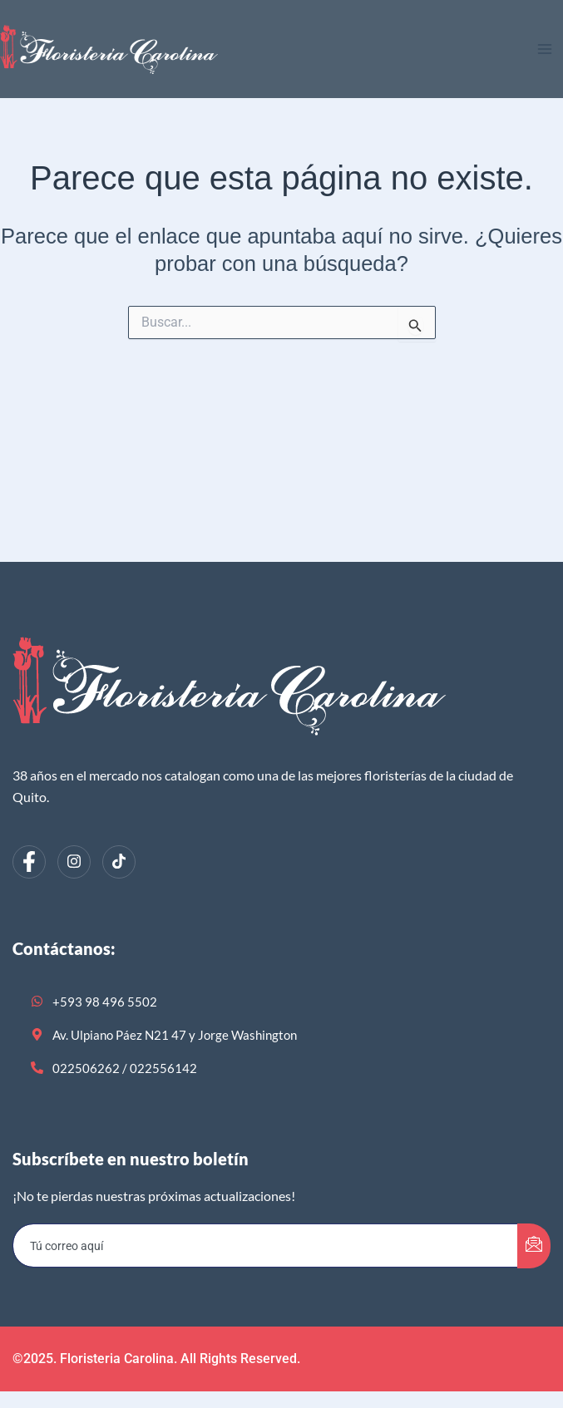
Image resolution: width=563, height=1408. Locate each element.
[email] (265, 1245)
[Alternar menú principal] (544, 49)
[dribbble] (119, 862)
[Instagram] (74, 862)
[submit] (534, 1245)
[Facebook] (29, 862)
